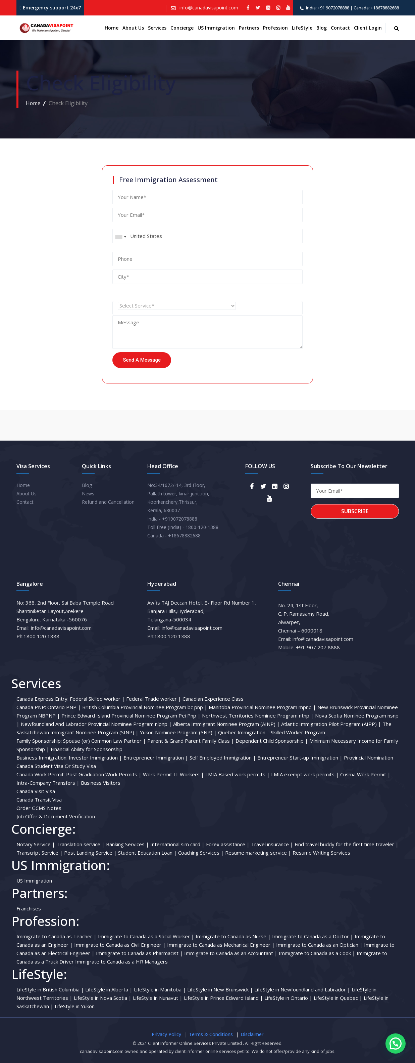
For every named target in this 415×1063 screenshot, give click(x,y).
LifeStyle (302, 28)
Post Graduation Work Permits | (104, 774)
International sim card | (177, 844)
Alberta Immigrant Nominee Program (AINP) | (226, 724)
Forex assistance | (228, 844)
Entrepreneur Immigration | (155, 757)
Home (111, 28)
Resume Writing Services (321, 852)
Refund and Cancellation (108, 502)
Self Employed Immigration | (223, 757)
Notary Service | (35, 844)
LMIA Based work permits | (237, 774)
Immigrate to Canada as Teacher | (56, 936)
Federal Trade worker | (153, 698)
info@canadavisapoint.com (208, 7)
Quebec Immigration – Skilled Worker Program (271, 732)
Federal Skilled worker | (97, 698)
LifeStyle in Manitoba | (160, 989)
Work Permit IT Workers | (173, 774)
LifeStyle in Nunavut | (158, 997)
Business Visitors (100, 782)
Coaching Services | (201, 852)
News (88, 493)
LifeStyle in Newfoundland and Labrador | (302, 989)
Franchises (28, 908)
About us (133, 28)
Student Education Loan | (147, 852)
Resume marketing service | (258, 852)
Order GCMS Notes (38, 808)
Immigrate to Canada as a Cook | (317, 953)
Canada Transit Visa (39, 799)
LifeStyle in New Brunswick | (220, 989)
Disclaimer (252, 1034)
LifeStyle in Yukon (75, 1006)
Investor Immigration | (95, 757)
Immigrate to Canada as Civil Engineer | (120, 944)
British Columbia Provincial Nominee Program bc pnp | (144, 707)
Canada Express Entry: (42, 698)
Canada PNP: (31, 707)
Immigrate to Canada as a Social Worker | (146, 936)
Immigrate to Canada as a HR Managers (121, 961)
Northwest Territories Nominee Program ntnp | (258, 715)
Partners (249, 28)
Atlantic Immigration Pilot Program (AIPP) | (331, 724)
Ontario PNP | (64, 707)
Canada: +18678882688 (376, 8)
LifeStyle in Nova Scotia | (103, 997)
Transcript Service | (39, 852)
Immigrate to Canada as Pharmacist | (139, 953)
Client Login (368, 28)
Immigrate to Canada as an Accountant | (230, 953)
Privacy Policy (166, 1034)
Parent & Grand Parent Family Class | (190, 740)
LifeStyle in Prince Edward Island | (223, 997)
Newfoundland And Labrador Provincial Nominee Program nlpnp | (96, 724)
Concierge (182, 28)
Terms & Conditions (211, 1034)
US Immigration (216, 28)
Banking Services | (127, 844)
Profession (275, 28)
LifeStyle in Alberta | (109, 989)
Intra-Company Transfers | (48, 782)
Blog (321, 28)
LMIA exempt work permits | (305, 774)
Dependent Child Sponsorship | (272, 740)
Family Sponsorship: (39, 740)
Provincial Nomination (368, 757)
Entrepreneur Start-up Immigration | (300, 757)
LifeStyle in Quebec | (338, 997)
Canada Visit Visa (35, 791)
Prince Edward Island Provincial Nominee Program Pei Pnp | (131, 715)
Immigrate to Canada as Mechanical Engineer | (221, 944)
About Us (26, 493)
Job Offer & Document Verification (55, 816)
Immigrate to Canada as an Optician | (319, 944)
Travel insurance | (272, 844)
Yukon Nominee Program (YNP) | (178, 732)
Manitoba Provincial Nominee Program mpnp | (262, 707)
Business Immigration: (41, 757)
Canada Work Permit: (40, 774)
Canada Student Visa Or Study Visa (56, 766)
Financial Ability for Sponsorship (86, 749)
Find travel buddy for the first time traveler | (347, 844)
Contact (340, 28)
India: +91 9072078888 (327, 8)
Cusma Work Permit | (365, 774)
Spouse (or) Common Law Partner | (104, 740)
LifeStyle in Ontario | (288, 997)
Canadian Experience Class (213, 698)
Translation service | (80, 844)
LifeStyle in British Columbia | (50, 989)
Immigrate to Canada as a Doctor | (312, 936)
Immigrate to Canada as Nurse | (233, 936)
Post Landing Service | (90, 852)
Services (157, 28)
